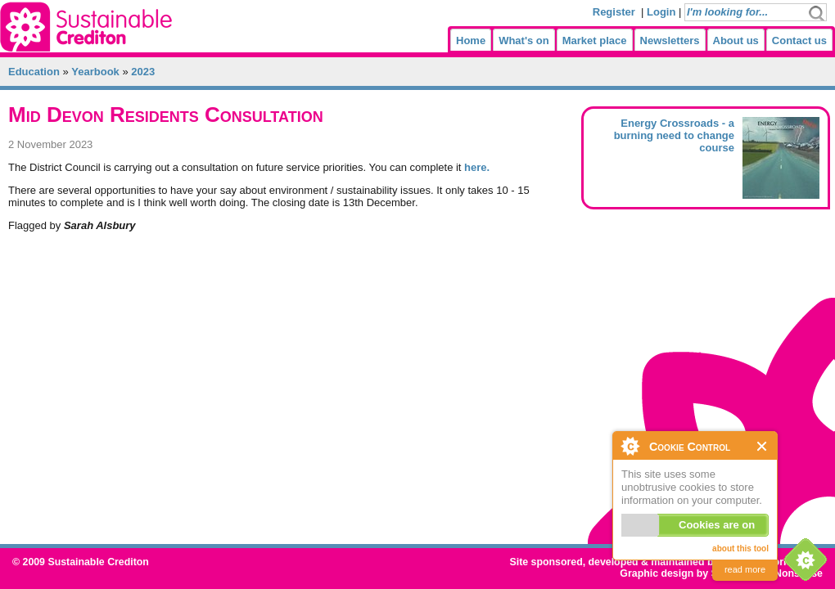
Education (34, 71)
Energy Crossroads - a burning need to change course (674, 135)
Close (762, 446)
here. (477, 167)
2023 (143, 71)
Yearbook (95, 71)
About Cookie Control (629, 446)
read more (744, 569)
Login (661, 12)
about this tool (740, 548)
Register (614, 12)
